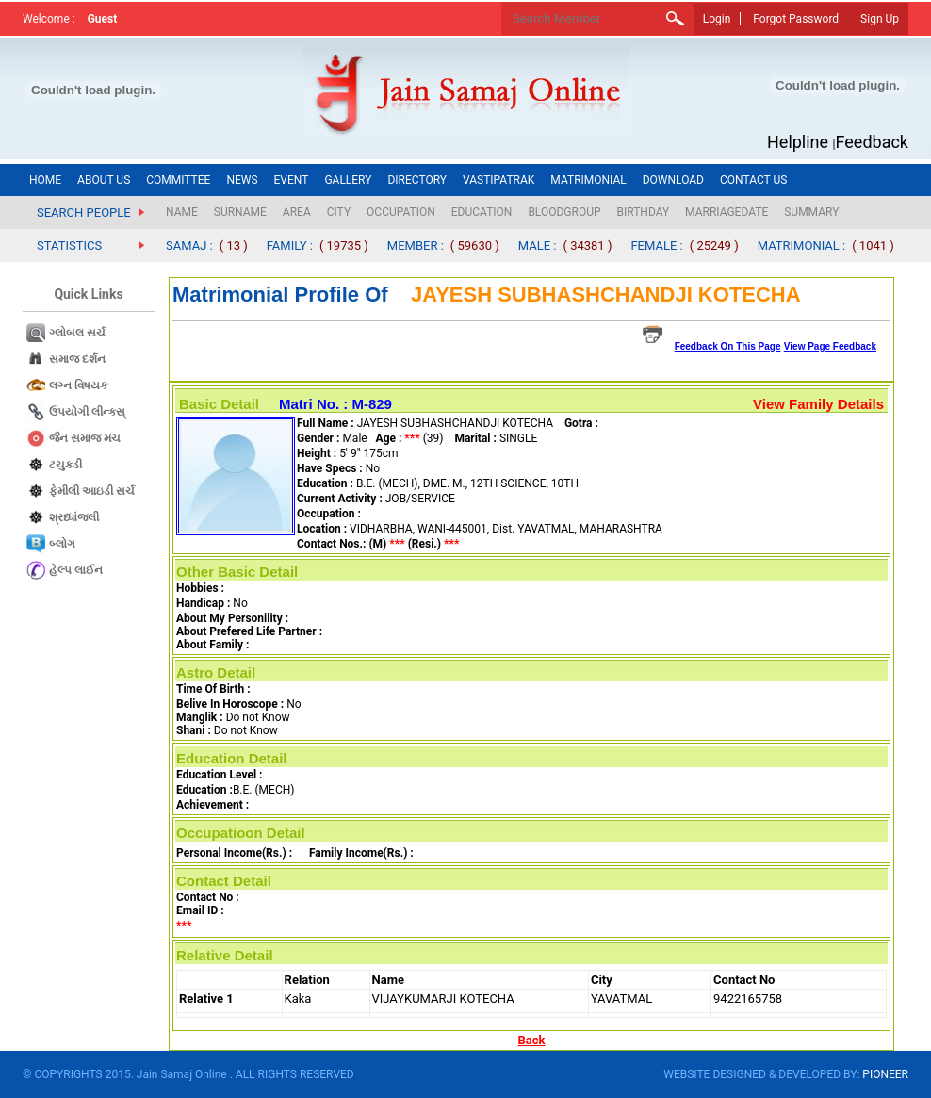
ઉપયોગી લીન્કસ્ (87, 411)
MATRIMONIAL (588, 180)
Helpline (797, 142)
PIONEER (885, 1074)
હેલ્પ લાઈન (76, 570)
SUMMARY (811, 212)
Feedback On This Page (728, 346)
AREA (297, 212)
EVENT (291, 180)
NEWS (241, 180)
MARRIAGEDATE (726, 212)
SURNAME (240, 212)
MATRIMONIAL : (802, 245)
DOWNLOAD (673, 180)
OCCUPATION (401, 212)
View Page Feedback (830, 346)
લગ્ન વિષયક (78, 385)
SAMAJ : (189, 245)
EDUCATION (482, 212)
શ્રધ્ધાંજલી (74, 517)
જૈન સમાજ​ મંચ (85, 438)
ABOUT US (103, 180)
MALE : (537, 245)
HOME (45, 180)
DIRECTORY (417, 180)
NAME (182, 212)
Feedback (872, 142)
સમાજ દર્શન (77, 359)
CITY (339, 212)
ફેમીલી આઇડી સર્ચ (92, 491)
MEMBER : (415, 245)
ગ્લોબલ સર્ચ (77, 332)
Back (532, 1040)
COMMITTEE (178, 180)
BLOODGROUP (564, 212)
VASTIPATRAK (498, 180)
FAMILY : (290, 245)
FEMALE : (656, 245)
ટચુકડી (65, 464)
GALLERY (347, 180)
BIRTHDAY (643, 212)
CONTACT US (753, 180)
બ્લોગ (62, 543)
